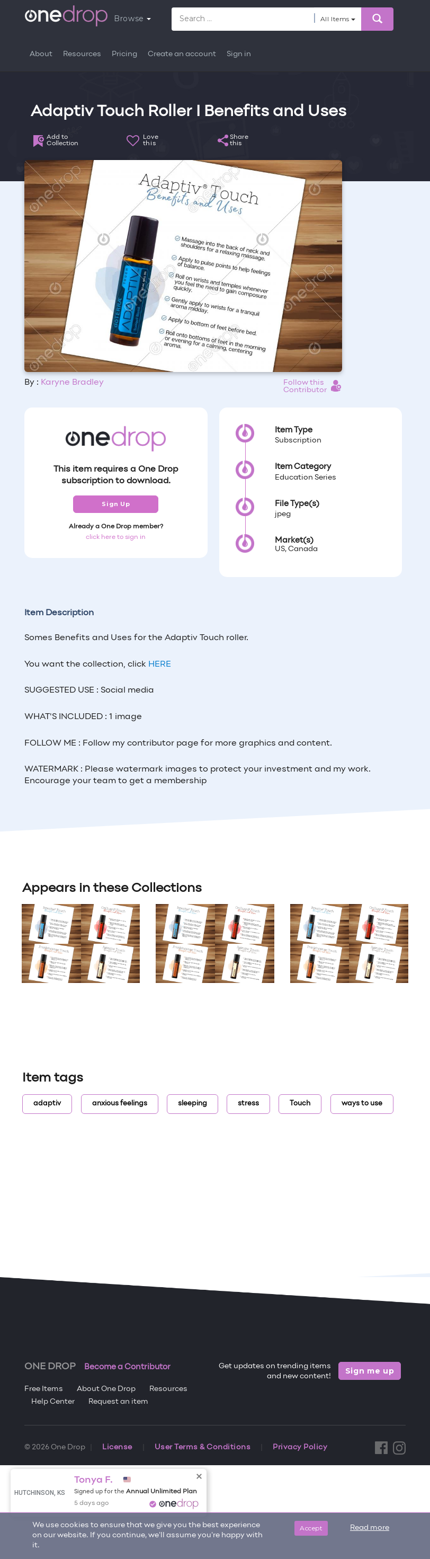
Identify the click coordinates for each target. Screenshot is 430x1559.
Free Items (43, 1389)
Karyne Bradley (72, 382)
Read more (369, 1528)
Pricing (124, 54)
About (41, 54)
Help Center (53, 1401)
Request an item (118, 1401)
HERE (159, 664)
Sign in (239, 54)
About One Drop (106, 1389)
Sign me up (370, 1371)
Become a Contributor (127, 1367)
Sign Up (116, 504)
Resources (82, 54)
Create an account (182, 54)
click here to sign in (116, 537)
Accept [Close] (311, 1528)
